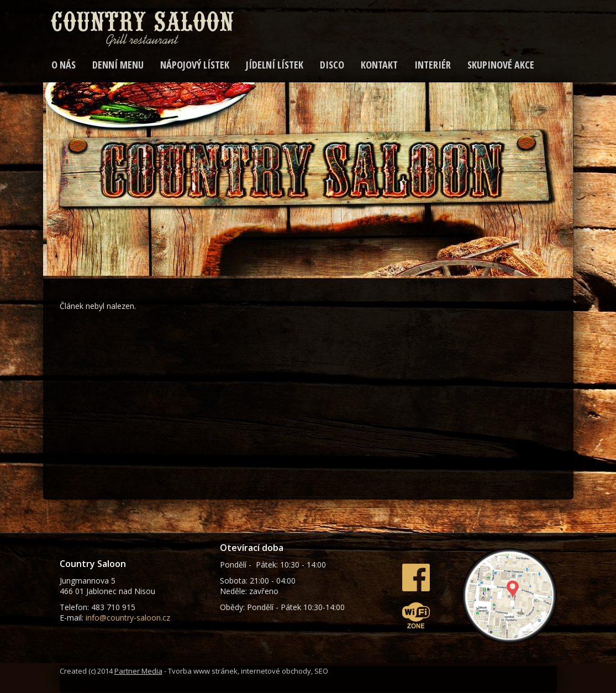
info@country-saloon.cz (128, 617)
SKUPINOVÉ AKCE (500, 64)
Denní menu (118, 64)
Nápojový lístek (194, 64)
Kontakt (379, 64)
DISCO (332, 64)
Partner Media (138, 671)
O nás (63, 64)
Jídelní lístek (274, 64)
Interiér (432, 64)
